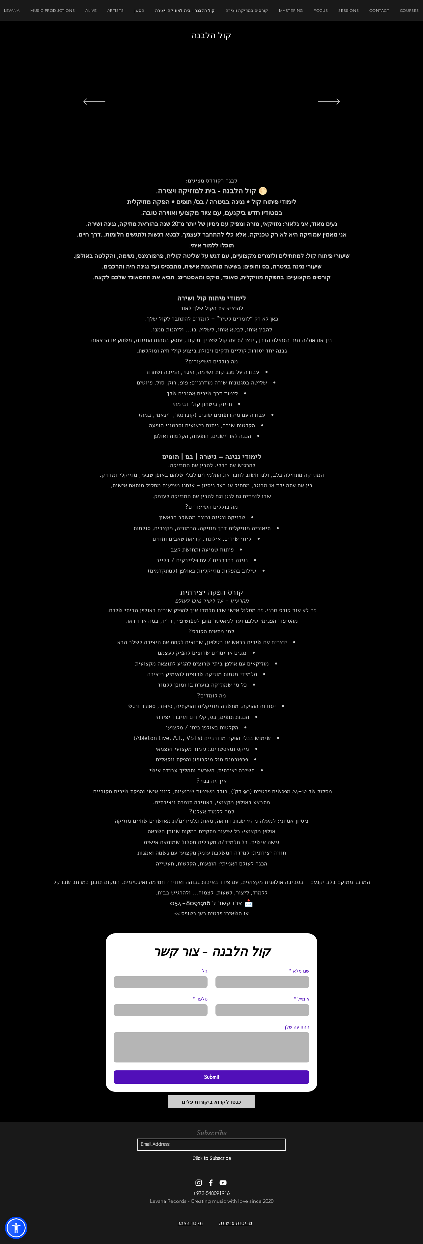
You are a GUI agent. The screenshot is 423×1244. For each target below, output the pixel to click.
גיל (205, 971)
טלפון (200, 999)
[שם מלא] (264, 982)
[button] (16, 1227)
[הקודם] (94, 102)
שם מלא (299, 971)
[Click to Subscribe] (211, 1158)
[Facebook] (211, 1182)
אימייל (301, 999)
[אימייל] (264, 1010)
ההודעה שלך (296, 1027)
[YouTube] (223, 1182)
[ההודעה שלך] (211, 1047)
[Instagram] (198, 1182)
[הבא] (329, 102)
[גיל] (163, 982)
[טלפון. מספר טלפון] (159, 1010)
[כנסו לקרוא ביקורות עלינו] (211, 1101)
